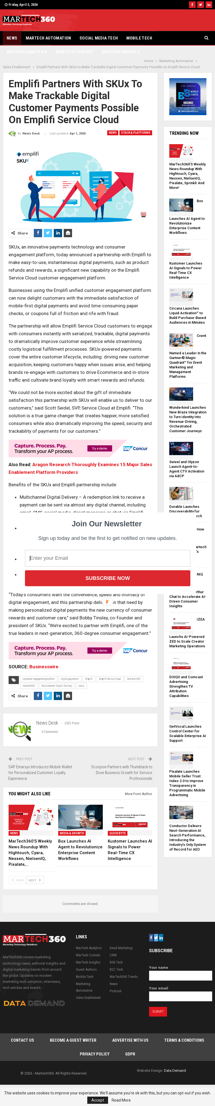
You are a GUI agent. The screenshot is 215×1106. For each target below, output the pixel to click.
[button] (107, 523)
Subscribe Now (107, 578)
